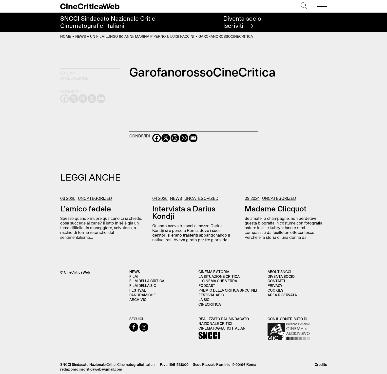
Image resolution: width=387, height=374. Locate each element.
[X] (165, 138)
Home (65, 36)
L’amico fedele (85, 208)
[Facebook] (156, 138)
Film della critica (146, 281)
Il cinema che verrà (217, 281)
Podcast (206, 285)
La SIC (203, 300)
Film (133, 276)
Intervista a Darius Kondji (183, 212)
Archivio (138, 300)
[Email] (193, 138)
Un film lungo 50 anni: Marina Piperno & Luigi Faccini (142, 36)
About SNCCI (279, 272)
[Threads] (175, 138)
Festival (137, 290)
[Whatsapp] (184, 138)
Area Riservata (282, 295)
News (80, 36)
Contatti (276, 281)
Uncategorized (95, 198)
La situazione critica (219, 276)
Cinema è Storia (213, 272)
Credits (321, 364)
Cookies (275, 290)
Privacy (275, 285)
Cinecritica (209, 304)
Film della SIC (142, 285)
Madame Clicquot (275, 208)
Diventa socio (242, 22)
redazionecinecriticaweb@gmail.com (91, 369)
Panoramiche (142, 295)
